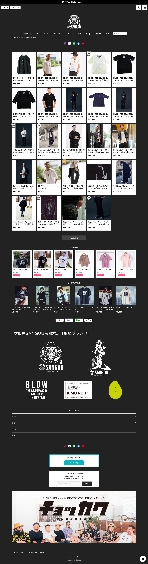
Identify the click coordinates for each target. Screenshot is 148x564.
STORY (35, 33)
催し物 (14, 429)
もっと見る (74, 238)
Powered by (74, 560)
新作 (13, 423)
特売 (13, 435)
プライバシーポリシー (20, 553)
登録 (86, 483)
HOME (25, 33)
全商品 (21, 38)
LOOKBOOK (82, 33)
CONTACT (70, 33)
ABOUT (45, 33)
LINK (107, 33)
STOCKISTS (96, 33)
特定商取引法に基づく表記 (37, 553)
